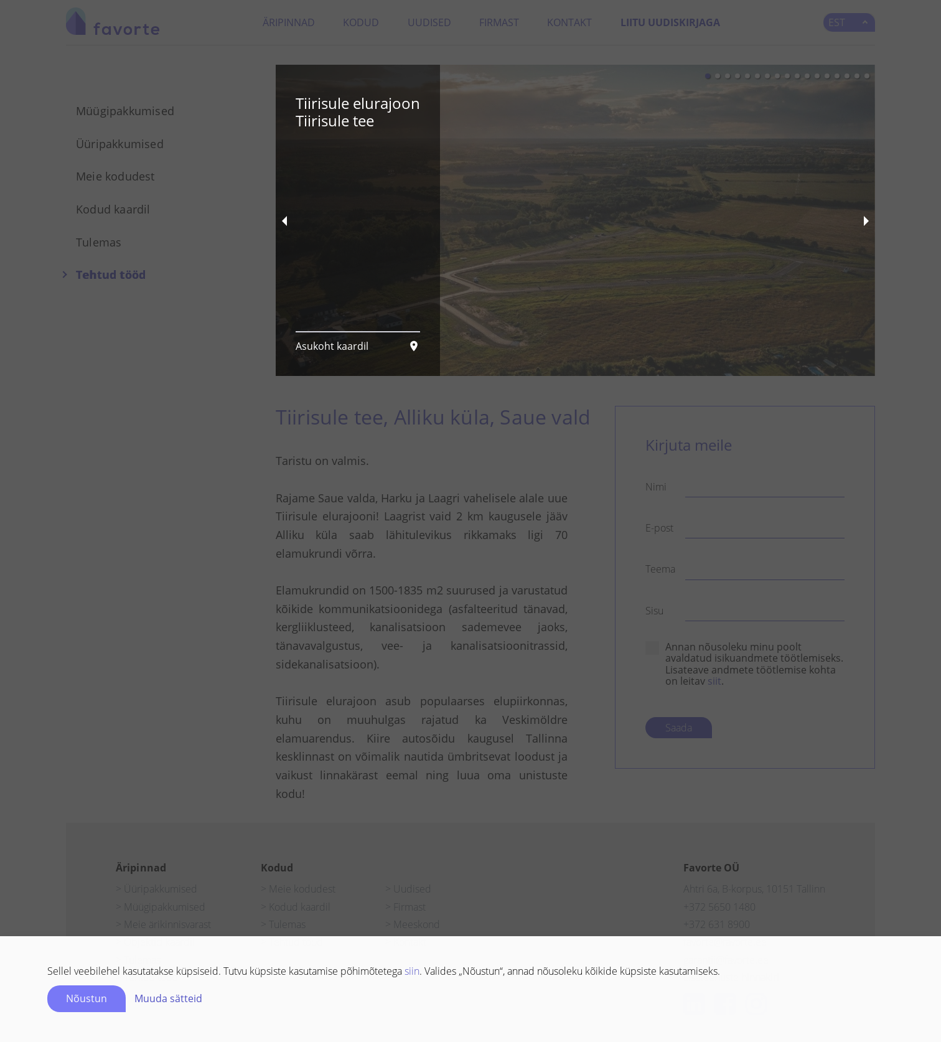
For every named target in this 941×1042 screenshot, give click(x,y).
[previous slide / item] (284, 220)
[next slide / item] (866, 220)
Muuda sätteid (168, 998)
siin (412, 971)
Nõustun (86, 998)
